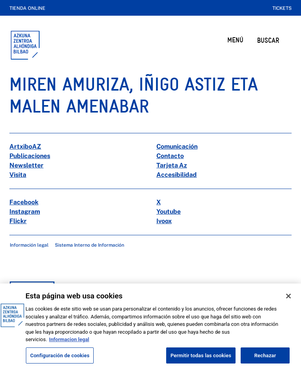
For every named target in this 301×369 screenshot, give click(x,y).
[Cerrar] (288, 301)
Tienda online (27, 8)
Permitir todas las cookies (200, 361)
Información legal (29, 245)
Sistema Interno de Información (89, 245)
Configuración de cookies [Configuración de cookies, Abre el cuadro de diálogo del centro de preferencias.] (59, 361)
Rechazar (265, 361)
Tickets (282, 8)
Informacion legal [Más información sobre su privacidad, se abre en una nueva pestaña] (69, 345)
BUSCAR (268, 40)
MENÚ (235, 40)
